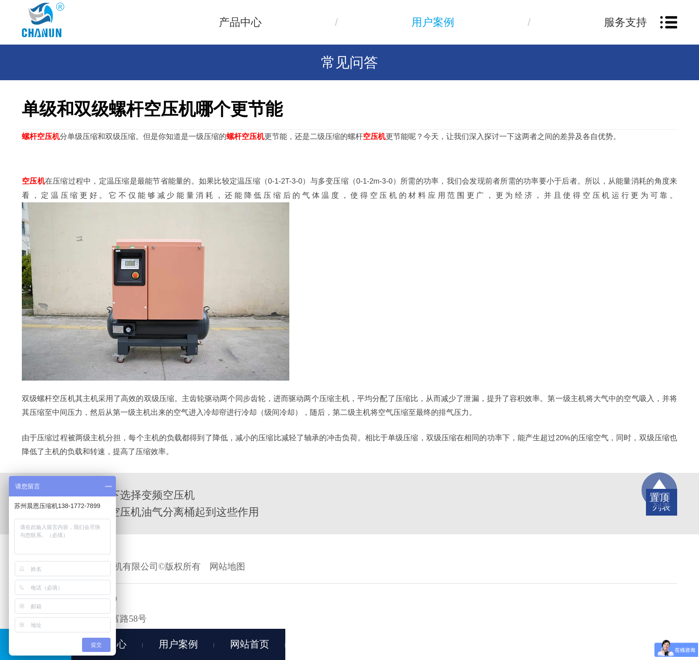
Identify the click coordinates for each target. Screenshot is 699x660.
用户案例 (432, 22)
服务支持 (625, 22)
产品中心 (240, 22)
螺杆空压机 (41, 136)
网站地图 (227, 566)
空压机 (374, 136)
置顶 (659, 497)
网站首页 (249, 644)
